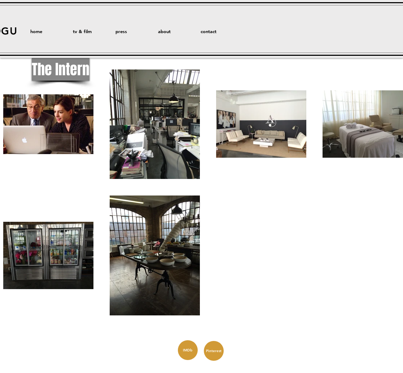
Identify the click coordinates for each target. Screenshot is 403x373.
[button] (88, 31)
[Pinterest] (214, 351)
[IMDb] (188, 350)
